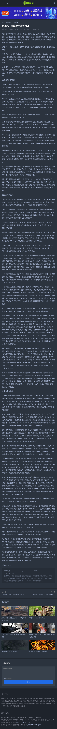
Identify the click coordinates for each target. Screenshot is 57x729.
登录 (5, 678)
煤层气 (16, 22)
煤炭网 (9, 22)
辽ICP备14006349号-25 (33, 725)
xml (29, 722)
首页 (3, 22)
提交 (28, 682)
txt (26, 722)
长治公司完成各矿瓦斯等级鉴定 (44, 594)
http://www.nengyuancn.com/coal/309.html (26, 571)
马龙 (13, 573)
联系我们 (16, 722)
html (22, 722)
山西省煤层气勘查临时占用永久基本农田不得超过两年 (21, 594)
